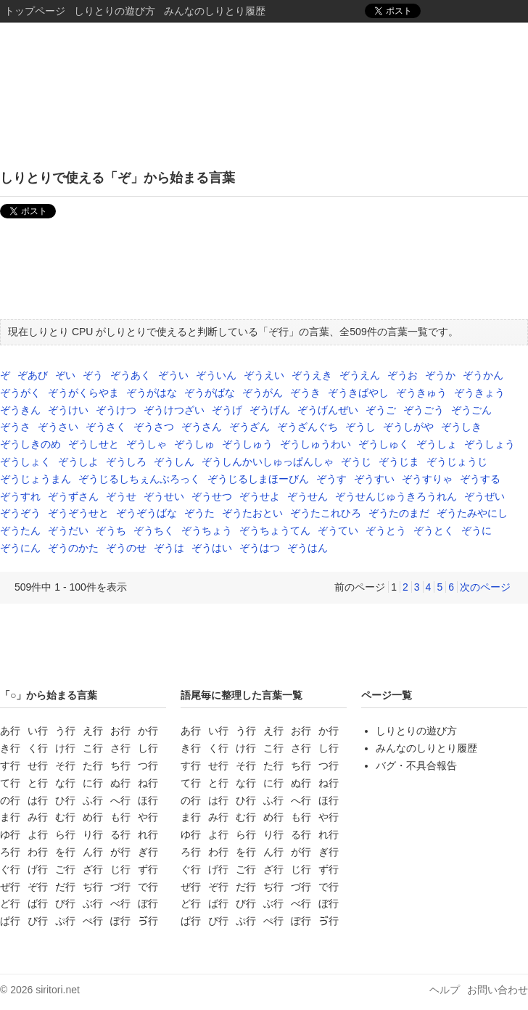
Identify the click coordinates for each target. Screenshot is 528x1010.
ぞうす (331, 479)
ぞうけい (68, 410)
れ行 (148, 834)
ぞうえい (264, 375)
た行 (93, 765)
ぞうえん (359, 375)
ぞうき (305, 392)
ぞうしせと (93, 444)
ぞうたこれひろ (325, 513)
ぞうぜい (484, 496)
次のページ (485, 587)
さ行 (120, 748)
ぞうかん (483, 375)
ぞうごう (423, 410)
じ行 (120, 869)
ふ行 (93, 800)
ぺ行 (93, 921)
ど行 (10, 903)
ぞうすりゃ (427, 479)
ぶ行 (93, 903)
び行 (65, 903)
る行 (120, 834)
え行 (93, 730)
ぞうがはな (151, 392)
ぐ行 (10, 869)
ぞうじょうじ (456, 461)
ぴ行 (38, 921)
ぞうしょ (436, 444)
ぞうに (476, 530)
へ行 (120, 800)
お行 (120, 730)
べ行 (120, 903)
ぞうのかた (73, 548)
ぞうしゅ (194, 444)
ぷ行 (65, 921)
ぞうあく (130, 375)
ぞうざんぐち (307, 426)
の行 (10, 800)
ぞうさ (15, 426)
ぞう (93, 375)
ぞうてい (338, 530)
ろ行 (10, 852)
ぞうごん (471, 410)
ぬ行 (120, 783)
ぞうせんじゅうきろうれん (396, 496)
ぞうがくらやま (83, 392)
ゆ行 (10, 834)
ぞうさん (201, 426)
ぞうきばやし (358, 392)
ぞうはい (211, 548)
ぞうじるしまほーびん (258, 479)
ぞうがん (262, 392)
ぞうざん (249, 426)
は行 (38, 800)
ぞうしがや (408, 426)
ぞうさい (58, 426)
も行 (120, 817)
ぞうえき (312, 375)
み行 (38, 817)
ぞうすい (374, 479)
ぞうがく (20, 392)
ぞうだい (68, 530)
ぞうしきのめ (30, 444)
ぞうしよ (78, 461)
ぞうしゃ (146, 444)
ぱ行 (10, 921)
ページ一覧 (386, 695)
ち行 (120, 765)
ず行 (148, 869)
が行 (120, 852)
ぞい (65, 375)
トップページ (34, 11)
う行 (65, 730)
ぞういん (216, 375)
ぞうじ (356, 461)
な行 (65, 783)
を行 (65, 852)
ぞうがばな (209, 392)
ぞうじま (399, 461)
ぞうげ (227, 410)
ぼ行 (148, 903)
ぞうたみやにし (472, 513)
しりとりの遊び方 (114, 11)
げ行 (38, 869)
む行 (65, 817)
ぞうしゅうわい (315, 444)
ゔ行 (148, 921)
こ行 (93, 748)
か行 (148, 730)
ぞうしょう (489, 444)
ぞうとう (386, 530)
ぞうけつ (116, 410)
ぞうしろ (126, 461)
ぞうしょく (25, 461)
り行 (93, 834)
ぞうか (440, 375)
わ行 (38, 852)
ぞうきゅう (421, 392)
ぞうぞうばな (146, 513)
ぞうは (169, 548)
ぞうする (480, 479)
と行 (38, 783)
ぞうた (199, 513)
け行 (65, 748)
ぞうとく (433, 530)
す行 (10, 765)
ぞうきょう (479, 392)
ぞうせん (307, 496)
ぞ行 (38, 886)
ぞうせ (121, 496)
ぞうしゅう (247, 444)
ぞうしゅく (383, 444)
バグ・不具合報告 (416, 765)
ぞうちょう (206, 530)
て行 (10, 783)
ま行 (10, 817)
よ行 (38, 834)
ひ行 (65, 800)
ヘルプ (444, 989)
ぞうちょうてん (274, 530)
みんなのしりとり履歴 (214, 11)
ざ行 (93, 869)
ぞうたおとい (252, 513)
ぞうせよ (259, 496)
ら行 (65, 834)
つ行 (148, 765)
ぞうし (360, 426)
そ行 (65, 765)
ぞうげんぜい (327, 410)
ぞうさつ (153, 426)
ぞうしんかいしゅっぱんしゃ (268, 461)
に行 (93, 783)
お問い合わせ (497, 989)
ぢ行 (93, 886)
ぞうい (173, 375)
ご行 (65, 869)
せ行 (38, 765)
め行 (93, 817)
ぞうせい (164, 496)
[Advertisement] (264, 272)
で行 (148, 886)
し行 (148, 748)
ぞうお (402, 375)
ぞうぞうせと (78, 513)
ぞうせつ (211, 496)
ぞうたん (20, 530)
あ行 (10, 730)
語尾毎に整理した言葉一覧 (241, 695)
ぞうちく (153, 530)
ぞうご (381, 410)
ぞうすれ (20, 496)
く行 (38, 748)
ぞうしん (174, 461)
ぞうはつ (259, 548)
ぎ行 (148, 852)
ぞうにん (20, 548)
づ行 (120, 886)
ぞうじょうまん (35, 479)
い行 (38, 730)
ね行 (148, 783)
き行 (10, 748)
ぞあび (32, 375)
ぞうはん (307, 548)
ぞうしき (461, 426)
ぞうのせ (126, 548)
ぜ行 (10, 886)
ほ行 (148, 800)
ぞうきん (20, 410)
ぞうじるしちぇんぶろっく (139, 479)
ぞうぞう (20, 513)
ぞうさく (106, 426)
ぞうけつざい (174, 410)
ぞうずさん (73, 496)
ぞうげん (269, 410)
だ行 (65, 886)
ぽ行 (120, 921)
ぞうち (111, 530)
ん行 (93, 852)
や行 (148, 817)
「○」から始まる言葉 (48, 695)
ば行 (38, 903)
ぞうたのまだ (398, 513)
